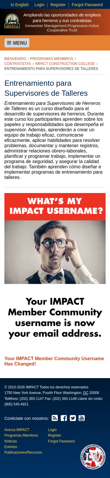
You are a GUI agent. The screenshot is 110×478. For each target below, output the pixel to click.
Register (58, 4)
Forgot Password (87, 4)
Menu (17, 43)
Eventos (10, 447)
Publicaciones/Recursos (23, 452)
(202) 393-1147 (32, 399)
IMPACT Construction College (65, 64)
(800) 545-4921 (16, 404)
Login (39, 4)
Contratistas (17, 64)
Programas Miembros (51, 59)
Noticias (10, 441)
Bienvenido (15, 59)
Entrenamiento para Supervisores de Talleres (51, 69)
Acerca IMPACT (16, 430)
